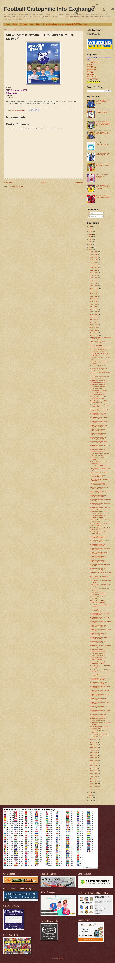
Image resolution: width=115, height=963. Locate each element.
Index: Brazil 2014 (92, 76)
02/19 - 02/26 (94, 770)
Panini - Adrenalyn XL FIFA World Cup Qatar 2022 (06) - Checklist (103, 187)
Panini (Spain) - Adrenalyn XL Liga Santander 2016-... (99, 492)
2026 (90, 226)
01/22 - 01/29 (94, 781)
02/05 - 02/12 (94, 776)
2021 (90, 239)
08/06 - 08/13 (94, 306)
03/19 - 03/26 (94, 760)
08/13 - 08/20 (94, 304)
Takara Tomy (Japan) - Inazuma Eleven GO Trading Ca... (100, 338)
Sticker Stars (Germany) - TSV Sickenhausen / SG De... (98, 385)
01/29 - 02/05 (94, 778)
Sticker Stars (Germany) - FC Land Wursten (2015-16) (99, 540)
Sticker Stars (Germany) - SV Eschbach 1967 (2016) (98, 715)
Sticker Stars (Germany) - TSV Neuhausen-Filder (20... (98, 450)
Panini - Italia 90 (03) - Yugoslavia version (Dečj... (99, 597)
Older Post (79, 182)
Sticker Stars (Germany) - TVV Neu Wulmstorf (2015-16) (99, 454)
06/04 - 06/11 (94, 330)
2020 (90, 242)
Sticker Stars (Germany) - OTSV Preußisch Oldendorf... (98, 426)
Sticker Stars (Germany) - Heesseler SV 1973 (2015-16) (100, 638)
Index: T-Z (90, 73)
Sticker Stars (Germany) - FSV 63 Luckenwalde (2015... (99, 512)
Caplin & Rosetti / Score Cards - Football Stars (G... (98, 342)
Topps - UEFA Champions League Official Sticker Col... (99, 488)
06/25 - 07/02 (94, 322)
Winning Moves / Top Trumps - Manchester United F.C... (98, 475)
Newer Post (8, 182)
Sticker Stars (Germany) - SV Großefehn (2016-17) (98, 658)
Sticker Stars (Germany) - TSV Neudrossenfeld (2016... (98, 496)
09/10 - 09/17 (94, 293)
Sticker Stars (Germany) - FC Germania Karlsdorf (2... (98, 561)
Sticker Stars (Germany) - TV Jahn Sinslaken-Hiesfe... (99, 613)
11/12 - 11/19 (94, 270)
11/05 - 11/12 (94, 272)
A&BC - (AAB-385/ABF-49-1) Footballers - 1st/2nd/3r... (98, 350)
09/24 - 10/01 (94, 288)
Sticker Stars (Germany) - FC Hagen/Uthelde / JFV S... (98, 650)
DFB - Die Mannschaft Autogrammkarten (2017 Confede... (100, 346)
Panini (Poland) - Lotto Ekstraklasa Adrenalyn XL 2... (99, 377)
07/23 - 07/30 (94, 312)
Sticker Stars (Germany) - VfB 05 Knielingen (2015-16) (99, 553)
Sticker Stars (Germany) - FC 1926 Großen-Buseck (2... (99, 707)
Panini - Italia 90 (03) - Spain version (100, 366)
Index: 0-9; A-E (91, 61)
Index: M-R (90, 66)
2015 (90, 795)
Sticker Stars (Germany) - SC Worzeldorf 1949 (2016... (98, 678)
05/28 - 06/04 (94, 332)
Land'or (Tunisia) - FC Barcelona (99, 466)
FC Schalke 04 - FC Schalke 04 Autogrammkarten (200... (98, 369)
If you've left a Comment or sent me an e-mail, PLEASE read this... (65, 24)
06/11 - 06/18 (94, 327)
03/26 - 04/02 (94, 758)
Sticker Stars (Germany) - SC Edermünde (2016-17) (98, 393)
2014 (90, 797)
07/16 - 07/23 (94, 314)
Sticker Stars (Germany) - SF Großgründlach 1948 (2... (98, 654)
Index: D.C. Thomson (93, 62)
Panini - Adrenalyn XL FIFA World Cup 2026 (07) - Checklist (103, 102)
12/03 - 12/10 (94, 262)
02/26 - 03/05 (94, 768)
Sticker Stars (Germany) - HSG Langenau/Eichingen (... (98, 536)
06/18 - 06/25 (94, 324)
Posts (90, 213)
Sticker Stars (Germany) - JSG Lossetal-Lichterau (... (98, 516)
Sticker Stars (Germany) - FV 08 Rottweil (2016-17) (98, 401)
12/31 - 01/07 (94, 252)
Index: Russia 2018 (92, 78)
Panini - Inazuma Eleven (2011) (98, 472)
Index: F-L (90, 64)
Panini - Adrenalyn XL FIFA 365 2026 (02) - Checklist (103, 133)
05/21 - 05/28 (94, 335)
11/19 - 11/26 (94, 267)
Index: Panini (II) (91, 69)
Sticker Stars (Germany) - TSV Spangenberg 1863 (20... (98, 381)
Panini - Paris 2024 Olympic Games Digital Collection (103, 196)
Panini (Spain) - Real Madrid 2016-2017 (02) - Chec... (99, 731)
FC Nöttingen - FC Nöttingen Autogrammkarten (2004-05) (98, 484)
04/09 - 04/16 (94, 752)
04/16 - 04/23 (94, 750)
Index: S (89, 71)
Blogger (61, 958)
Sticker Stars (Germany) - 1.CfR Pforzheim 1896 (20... (98, 417)
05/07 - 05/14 (94, 742)
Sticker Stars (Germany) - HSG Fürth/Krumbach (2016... (98, 682)
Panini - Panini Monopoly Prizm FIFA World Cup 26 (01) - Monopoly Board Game (103, 124)
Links (38, 24)
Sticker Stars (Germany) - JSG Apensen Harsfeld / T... (98, 642)
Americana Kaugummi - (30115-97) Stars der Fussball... (99, 727)
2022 (90, 236)
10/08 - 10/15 (94, 283)
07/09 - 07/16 (94, 317)
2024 (90, 231)
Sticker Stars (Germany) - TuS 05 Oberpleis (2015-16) (99, 430)
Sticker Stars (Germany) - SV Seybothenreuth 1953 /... (98, 557)
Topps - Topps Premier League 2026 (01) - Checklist (102, 176)
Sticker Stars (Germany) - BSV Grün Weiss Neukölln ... (100, 446)
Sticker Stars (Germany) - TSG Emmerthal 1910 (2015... (98, 719)
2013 (90, 800)
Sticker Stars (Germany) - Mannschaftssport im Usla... (98, 389)
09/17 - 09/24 (94, 291)
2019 (90, 244)
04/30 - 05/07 (94, 744)
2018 (90, 247)
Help (31, 24)
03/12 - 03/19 (94, 763)
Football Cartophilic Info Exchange (49, 9)
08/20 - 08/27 (94, 301)
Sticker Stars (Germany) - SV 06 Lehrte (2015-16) (98, 524)
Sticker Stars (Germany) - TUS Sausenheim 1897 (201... (98, 397)
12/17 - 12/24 (94, 257)
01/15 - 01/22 (94, 784)
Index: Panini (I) (91, 67)
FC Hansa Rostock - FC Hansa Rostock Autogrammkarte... (98, 601)
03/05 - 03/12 (94, 765)
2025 (90, 229)
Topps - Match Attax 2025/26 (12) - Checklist (102, 143)
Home (8, 24)
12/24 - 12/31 (94, 254)
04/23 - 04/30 (94, 747)
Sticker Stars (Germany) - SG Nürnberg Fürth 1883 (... (98, 438)
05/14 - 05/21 (94, 739)
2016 (90, 792)
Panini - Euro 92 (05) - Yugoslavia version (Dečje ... (99, 479)
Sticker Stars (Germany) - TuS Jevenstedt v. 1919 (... (98, 569)
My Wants (23, 24)
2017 (90, 249)
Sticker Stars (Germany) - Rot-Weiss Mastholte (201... (100, 508)
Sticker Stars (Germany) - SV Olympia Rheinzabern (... (100, 409)
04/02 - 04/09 (94, 755)
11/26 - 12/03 (94, 265)
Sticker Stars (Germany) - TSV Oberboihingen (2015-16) (98, 434)
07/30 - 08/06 (94, 309)
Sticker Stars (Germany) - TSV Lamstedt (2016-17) (98, 699)
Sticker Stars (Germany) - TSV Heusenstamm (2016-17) (98, 626)
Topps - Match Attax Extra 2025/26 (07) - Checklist (103, 154)
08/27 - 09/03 (94, 298)
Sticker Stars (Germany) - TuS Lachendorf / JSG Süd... (98, 544)
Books (15, 24)
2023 (90, 234)
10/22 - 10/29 (94, 278)
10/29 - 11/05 (94, 275)
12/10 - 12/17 (94, 259)
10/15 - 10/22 (94, 280)
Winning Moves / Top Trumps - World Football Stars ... (100, 577)
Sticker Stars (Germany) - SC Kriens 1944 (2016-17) (100, 549)
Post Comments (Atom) (17, 186)
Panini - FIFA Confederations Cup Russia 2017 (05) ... (99, 735)
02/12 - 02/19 (94, 773)
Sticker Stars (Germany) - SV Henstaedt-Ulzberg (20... (98, 634)
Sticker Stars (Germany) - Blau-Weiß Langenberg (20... (100, 528)
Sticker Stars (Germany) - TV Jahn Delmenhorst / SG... (99, 617)
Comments (92, 216)
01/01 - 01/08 (94, 789)
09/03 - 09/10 (94, 296)
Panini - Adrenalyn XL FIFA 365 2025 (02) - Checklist (103, 164)
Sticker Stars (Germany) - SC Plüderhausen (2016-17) (98, 413)
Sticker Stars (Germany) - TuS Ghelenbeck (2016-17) (98, 662)
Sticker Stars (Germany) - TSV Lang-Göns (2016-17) (100, 532)
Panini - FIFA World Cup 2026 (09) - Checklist (102, 111)
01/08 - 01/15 (94, 786)
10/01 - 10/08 (94, 285)
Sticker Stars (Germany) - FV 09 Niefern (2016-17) (98, 442)
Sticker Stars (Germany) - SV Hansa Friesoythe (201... (100, 687)
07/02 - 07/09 (94, 319)
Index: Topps (91, 74)
